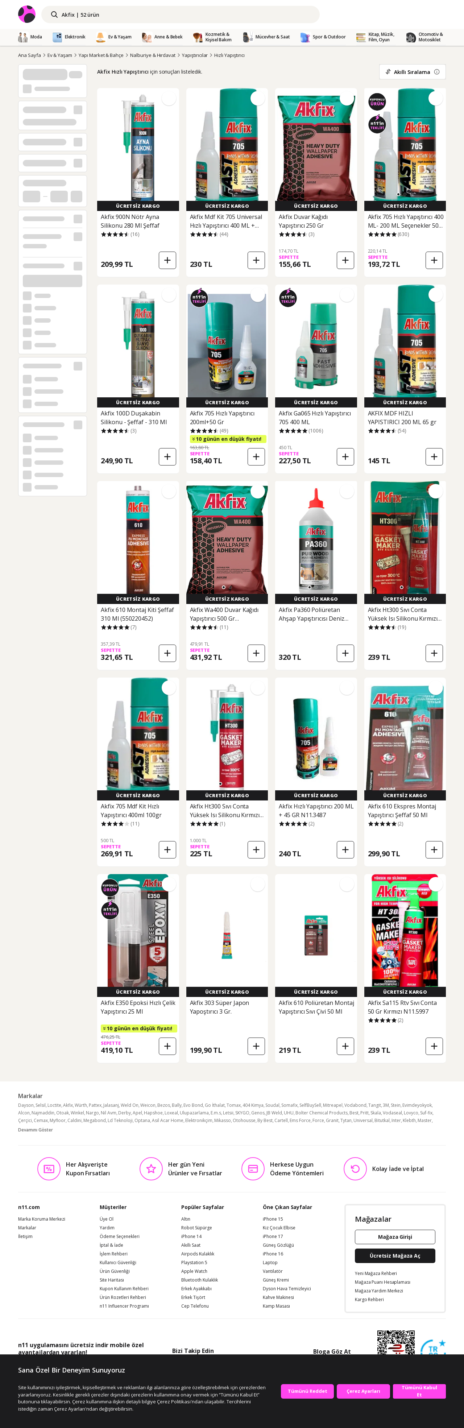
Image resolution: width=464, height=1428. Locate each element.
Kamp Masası (276, 1306)
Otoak (62, 1113)
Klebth (409, 1120)
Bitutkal (382, 1120)
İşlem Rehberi (114, 1254)
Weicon (148, 1105)
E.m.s (216, 1113)
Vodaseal (392, 1113)
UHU (289, 1113)
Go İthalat (215, 1105)
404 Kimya (253, 1105)
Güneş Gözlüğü (278, 1245)
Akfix (68, 1105)
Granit (332, 1120)
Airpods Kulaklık (197, 1254)
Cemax (41, 1120)
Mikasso (222, 1120)
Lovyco (411, 1113)
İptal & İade (111, 1245)
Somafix (289, 1105)
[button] (398, 194)
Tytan (346, 1120)
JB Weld (274, 1113)
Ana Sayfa (29, 55)
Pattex (95, 1105)
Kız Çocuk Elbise (279, 1228)
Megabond (94, 1120)
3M (386, 1105)
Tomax (234, 1105)
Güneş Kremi (276, 1280)
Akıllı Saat (190, 1245)
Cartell (281, 1120)
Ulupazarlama (194, 1113)
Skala (375, 1113)
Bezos (163, 1105)
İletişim (25, 1236)
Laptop (270, 1263)
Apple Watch (194, 1271)
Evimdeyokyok (417, 1105)
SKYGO (242, 1113)
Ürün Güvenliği (115, 1271)
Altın (185, 1219)
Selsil (41, 1105)
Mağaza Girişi (395, 1236)
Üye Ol (106, 1219)
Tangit (374, 1105)
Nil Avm (108, 1113)
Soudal (272, 1105)
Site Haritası (112, 1280)
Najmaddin (43, 1113)
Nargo (92, 1113)
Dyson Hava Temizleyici (287, 1289)
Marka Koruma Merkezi (41, 1219)
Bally (177, 1105)
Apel (137, 1113)
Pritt (364, 1113)
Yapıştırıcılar (195, 55)
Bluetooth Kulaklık (199, 1280)
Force (318, 1120)
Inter (396, 1120)
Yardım (107, 1228)
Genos (258, 1113)
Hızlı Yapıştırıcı (229, 55)
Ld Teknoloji (120, 1120)
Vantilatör (273, 1271)
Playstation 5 (194, 1263)
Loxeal (171, 1113)
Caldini (74, 1120)
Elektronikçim (198, 1120)
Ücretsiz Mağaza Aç (395, 1255)
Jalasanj (111, 1105)
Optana (142, 1120)
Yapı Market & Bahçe (101, 55)
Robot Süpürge (196, 1228)
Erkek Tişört (193, 1297)
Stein (396, 1105)
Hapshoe (153, 1113)
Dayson (26, 1105)
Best (354, 1113)
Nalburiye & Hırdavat (152, 55)
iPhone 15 (273, 1219)
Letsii (228, 1113)
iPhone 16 (273, 1254)
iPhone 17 (273, 1236)
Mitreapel (333, 1105)
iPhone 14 (191, 1236)
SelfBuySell (310, 1105)
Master (425, 1120)
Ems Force (300, 1120)
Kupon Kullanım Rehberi (124, 1289)
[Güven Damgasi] (433, 1353)
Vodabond (355, 1105)
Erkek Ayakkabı (196, 1289)
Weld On (129, 1105)
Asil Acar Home (167, 1120)
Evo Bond (193, 1105)
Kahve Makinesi (278, 1297)
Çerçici (25, 1120)
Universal (363, 1120)
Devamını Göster (35, 1130)
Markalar (27, 1228)
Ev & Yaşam (59, 55)
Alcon (24, 1113)
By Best (265, 1120)
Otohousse (244, 1120)
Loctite (54, 1105)
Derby (124, 1113)
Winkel (77, 1113)
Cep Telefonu (195, 1306)
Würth (81, 1105)
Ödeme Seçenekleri (120, 1236)
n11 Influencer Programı (124, 1306)
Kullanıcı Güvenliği (118, 1263)
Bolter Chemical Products (321, 1113)
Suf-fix (426, 1113)
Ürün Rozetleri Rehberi (123, 1297)
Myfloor (58, 1120)
